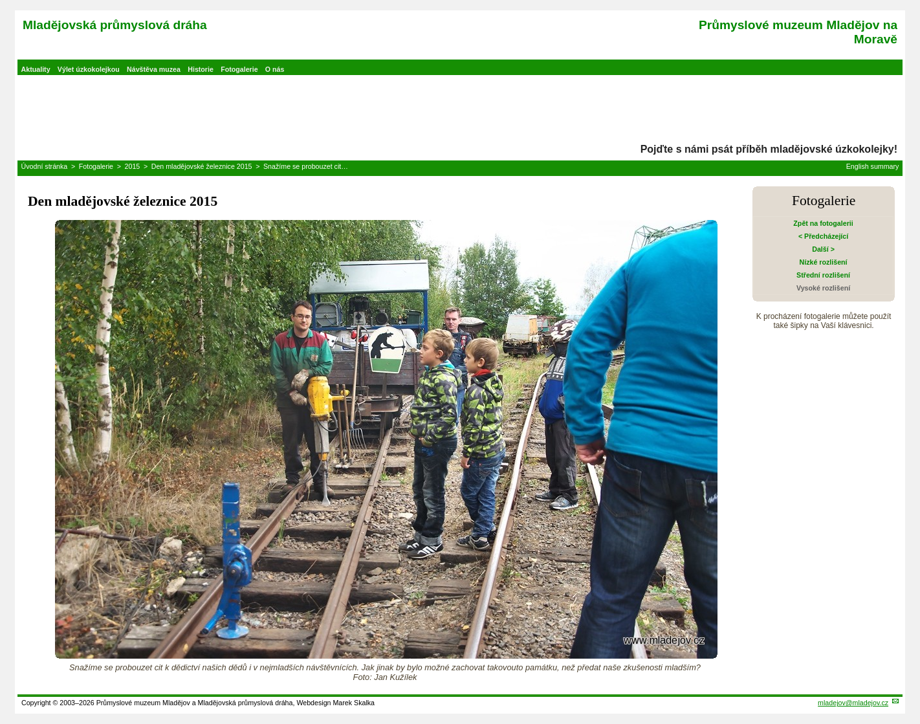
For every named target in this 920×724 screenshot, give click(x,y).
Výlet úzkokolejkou (89, 69)
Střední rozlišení (823, 275)
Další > (823, 249)
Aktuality (35, 69)
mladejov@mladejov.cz (853, 703)
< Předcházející (823, 236)
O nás (275, 69)
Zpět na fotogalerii (823, 223)
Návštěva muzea (154, 69)
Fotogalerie (239, 69)
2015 (132, 166)
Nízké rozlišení (824, 262)
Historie (201, 69)
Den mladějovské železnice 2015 (201, 166)
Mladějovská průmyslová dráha (115, 25)
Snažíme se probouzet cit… (305, 166)
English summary (872, 166)
